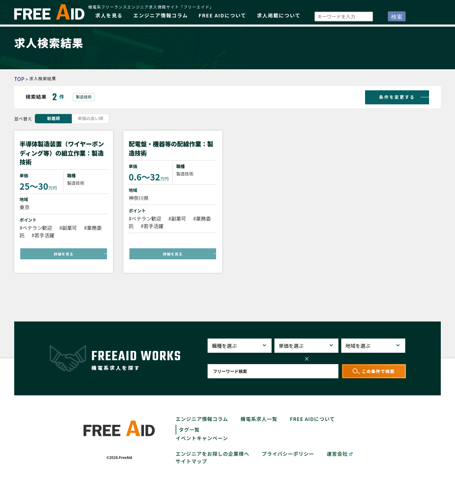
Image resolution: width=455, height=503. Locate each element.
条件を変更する (397, 96)
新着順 (53, 118)
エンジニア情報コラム (160, 15)
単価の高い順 (90, 118)
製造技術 (83, 96)
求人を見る (109, 15)
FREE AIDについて (222, 15)
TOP (19, 78)
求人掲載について (279, 15)
